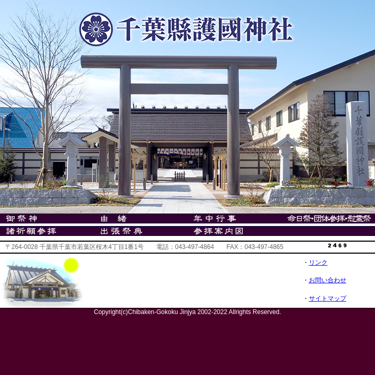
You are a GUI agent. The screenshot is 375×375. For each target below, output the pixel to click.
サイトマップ (327, 298)
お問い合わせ (327, 280)
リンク (318, 262)
